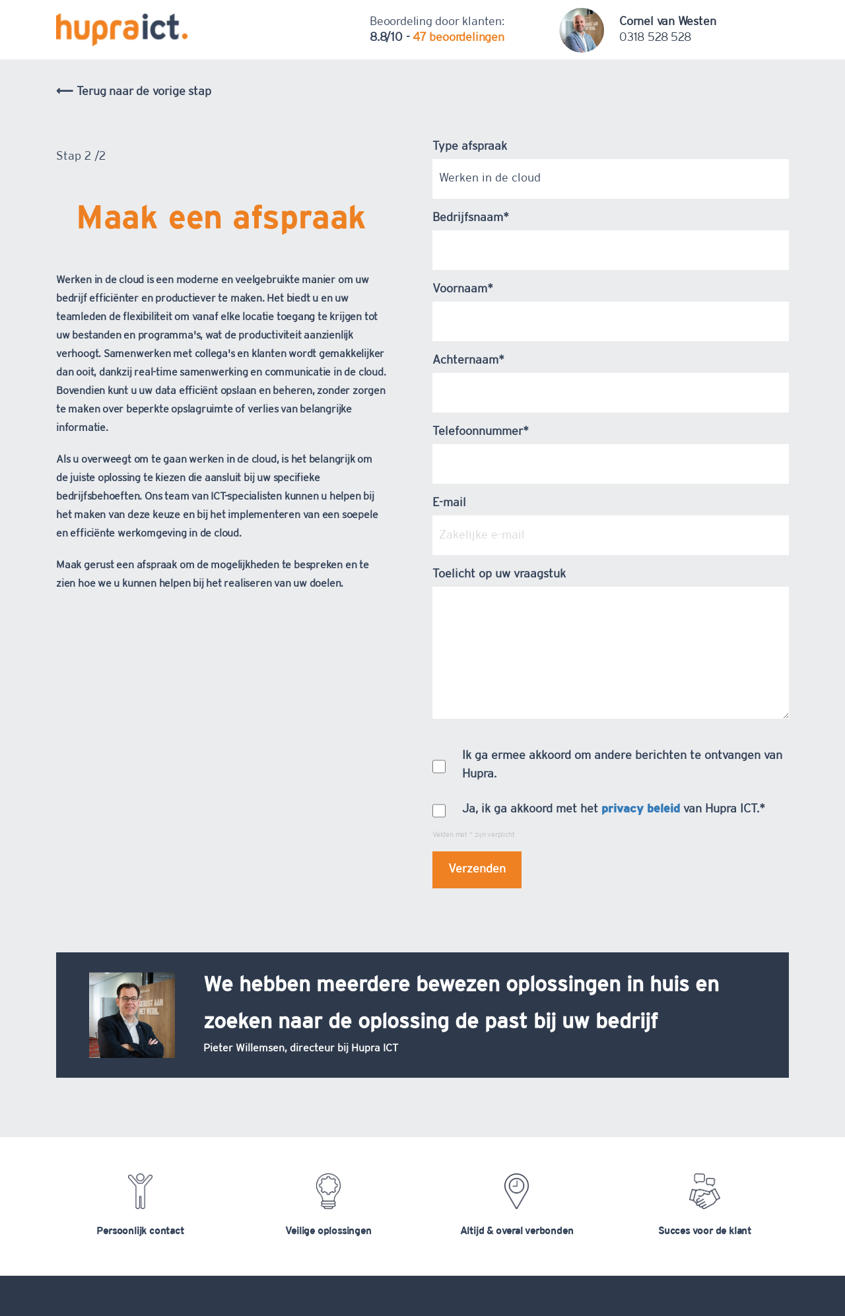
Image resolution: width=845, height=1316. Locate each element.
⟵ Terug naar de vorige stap (133, 91)
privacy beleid (640, 809)
